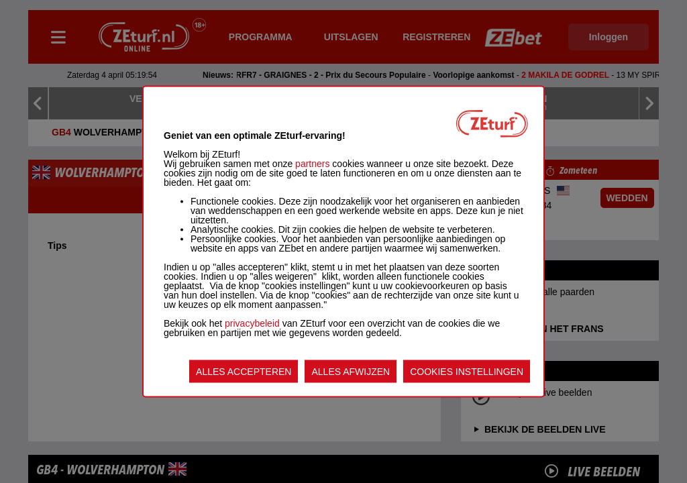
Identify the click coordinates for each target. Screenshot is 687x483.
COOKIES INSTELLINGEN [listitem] (466, 371)
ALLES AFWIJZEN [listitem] (350, 371)
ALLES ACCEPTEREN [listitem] (243, 371)
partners (312, 163)
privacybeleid (252, 323)
